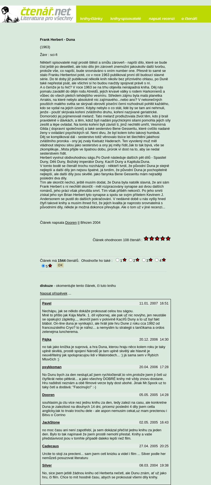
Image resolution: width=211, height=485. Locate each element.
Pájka (46, 339)
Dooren (71, 222)
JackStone (51, 422)
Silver (47, 465)
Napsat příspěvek (54, 293)
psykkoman (52, 367)
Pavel (46, 303)
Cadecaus (50, 446)
